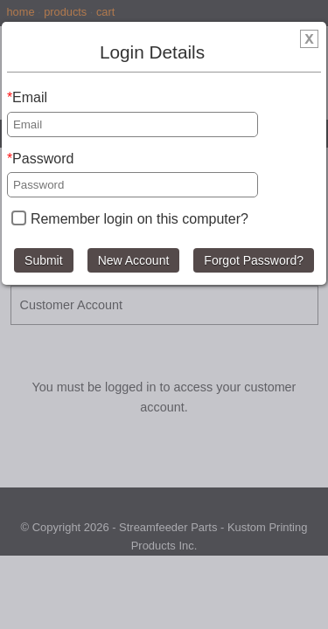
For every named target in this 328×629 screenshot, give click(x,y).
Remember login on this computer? (139, 218)
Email (29, 97)
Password (42, 158)
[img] (309, 42)
